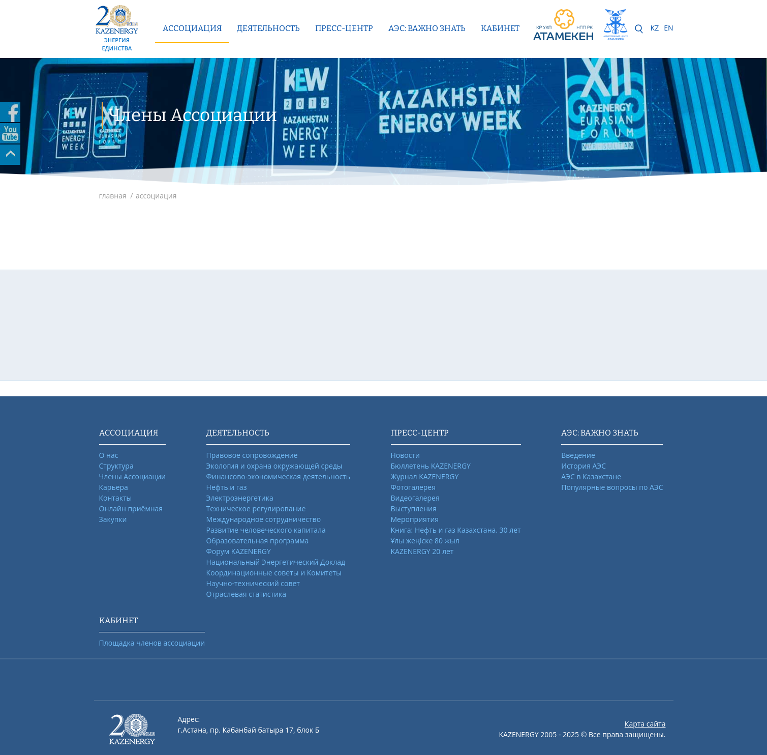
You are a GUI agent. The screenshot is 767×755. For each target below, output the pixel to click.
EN (668, 28)
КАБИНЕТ (500, 28)
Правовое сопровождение (252, 455)
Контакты (115, 498)
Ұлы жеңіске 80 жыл (425, 540)
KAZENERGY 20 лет (422, 551)
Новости (405, 455)
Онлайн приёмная (131, 508)
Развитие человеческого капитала (266, 530)
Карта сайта (645, 724)
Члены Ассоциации (132, 476)
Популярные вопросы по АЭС (612, 487)
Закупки (113, 519)
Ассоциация (192, 28)
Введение (578, 455)
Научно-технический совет (253, 583)
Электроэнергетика (239, 498)
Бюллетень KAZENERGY (431, 466)
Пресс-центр (344, 28)
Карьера (113, 487)
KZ (655, 28)
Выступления (414, 508)
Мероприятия (415, 519)
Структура (116, 466)
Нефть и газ (226, 487)
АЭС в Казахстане (591, 476)
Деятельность (268, 28)
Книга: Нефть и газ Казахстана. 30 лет (456, 530)
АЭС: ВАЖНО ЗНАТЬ (427, 28)
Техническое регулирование (256, 508)
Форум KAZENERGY (238, 551)
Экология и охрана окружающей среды (274, 466)
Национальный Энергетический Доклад (276, 562)
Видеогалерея (415, 498)
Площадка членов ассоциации (152, 643)
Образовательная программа (257, 540)
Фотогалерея (413, 487)
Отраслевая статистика (246, 594)
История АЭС (583, 466)
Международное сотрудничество (263, 519)
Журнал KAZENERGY (425, 476)
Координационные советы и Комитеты (274, 572)
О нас (108, 455)
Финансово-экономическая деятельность (278, 476)
